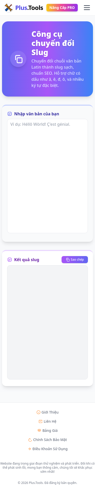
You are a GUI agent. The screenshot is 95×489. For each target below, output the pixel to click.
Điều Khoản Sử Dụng (47, 448)
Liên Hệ (47, 421)
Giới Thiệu (47, 412)
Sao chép (75, 259)
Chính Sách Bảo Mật (47, 439)
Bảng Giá (47, 430)
